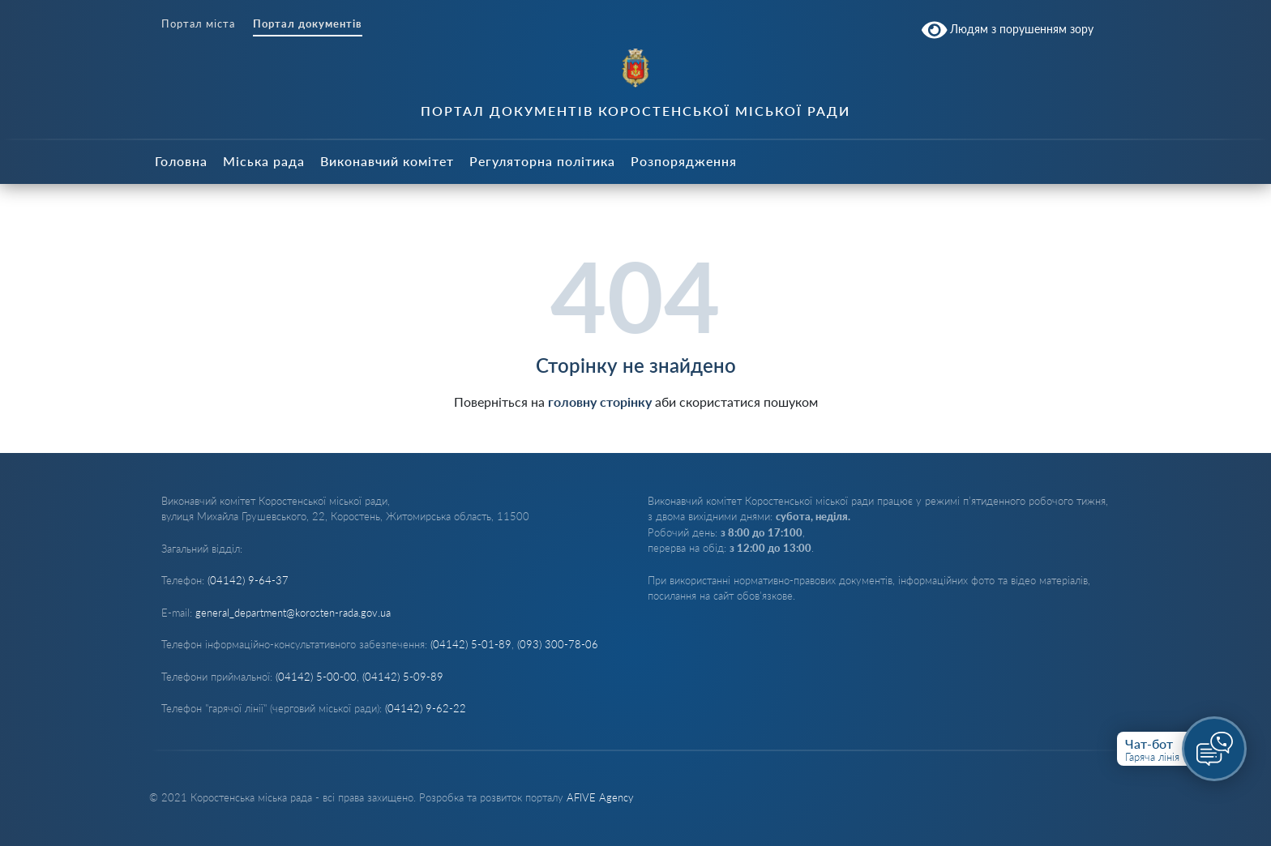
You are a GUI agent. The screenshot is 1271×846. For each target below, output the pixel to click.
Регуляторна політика (542, 161)
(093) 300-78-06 (557, 644)
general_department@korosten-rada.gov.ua (293, 612)
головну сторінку (600, 401)
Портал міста (198, 24)
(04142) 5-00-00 (316, 676)
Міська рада (264, 161)
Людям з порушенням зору (1008, 30)
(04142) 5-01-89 (470, 644)
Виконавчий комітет (387, 161)
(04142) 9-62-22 (425, 708)
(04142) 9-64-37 (248, 580)
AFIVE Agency (600, 797)
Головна (181, 161)
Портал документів (307, 24)
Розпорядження (684, 161)
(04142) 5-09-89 (402, 676)
